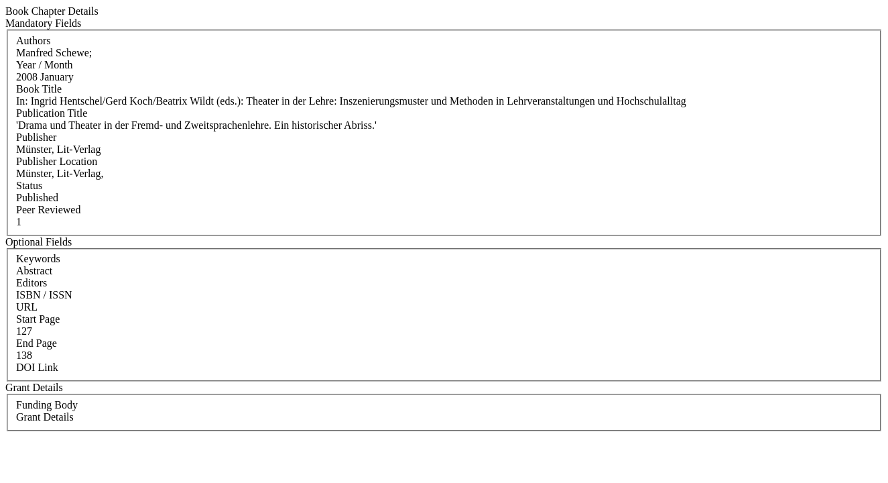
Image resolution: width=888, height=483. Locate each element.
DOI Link (37, 367)
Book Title (39, 89)
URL (27, 307)
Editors (31, 282)
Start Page (38, 319)
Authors (33, 40)
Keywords (38, 258)
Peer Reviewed (48, 209)
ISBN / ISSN (44, 295)
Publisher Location (56, 161)
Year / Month (44, 64)
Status (29, 185)
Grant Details (45, 417)
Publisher (36, 137)
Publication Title (51, 113)
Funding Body (47, 405)
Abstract (34, 270)
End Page (36, 343)
